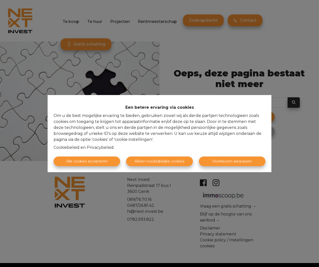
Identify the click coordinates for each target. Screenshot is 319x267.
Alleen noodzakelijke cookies (159, 161)
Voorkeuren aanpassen (232, 161)
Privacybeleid (100, 147)
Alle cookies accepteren (87, 161)
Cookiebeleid (67, 147)
